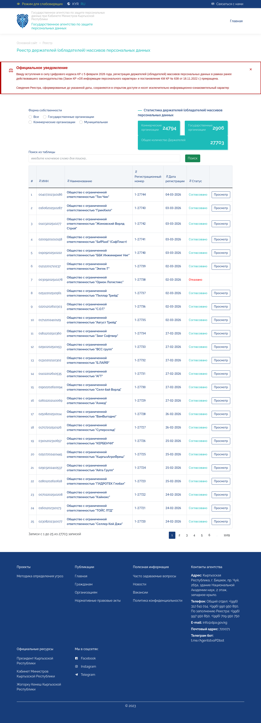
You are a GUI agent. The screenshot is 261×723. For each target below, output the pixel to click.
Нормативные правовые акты (98, 600)
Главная (236, 21)
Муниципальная (96, 122)
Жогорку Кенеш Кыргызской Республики (39, 686)
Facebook (85, 658)
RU (83, 4)
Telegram (85, 675)
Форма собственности (45, 110)
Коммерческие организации (54, 122)
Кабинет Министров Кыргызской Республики (36, 673)
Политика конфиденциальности (157, 600)
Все (36, 117)
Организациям (86, 592)
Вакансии (140, 592)
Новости (139, 584)
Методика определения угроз (40, 576)
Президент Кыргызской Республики (35, 660)
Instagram (85, 666)
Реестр (47, 43)
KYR (75, 4)
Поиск (193, 158)
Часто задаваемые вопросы (154, 576)
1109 (227, 535)
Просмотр (221, 194)
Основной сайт (27, 43)
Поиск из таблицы (42, 152)
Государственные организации (71, 117)
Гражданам (84, 584)
